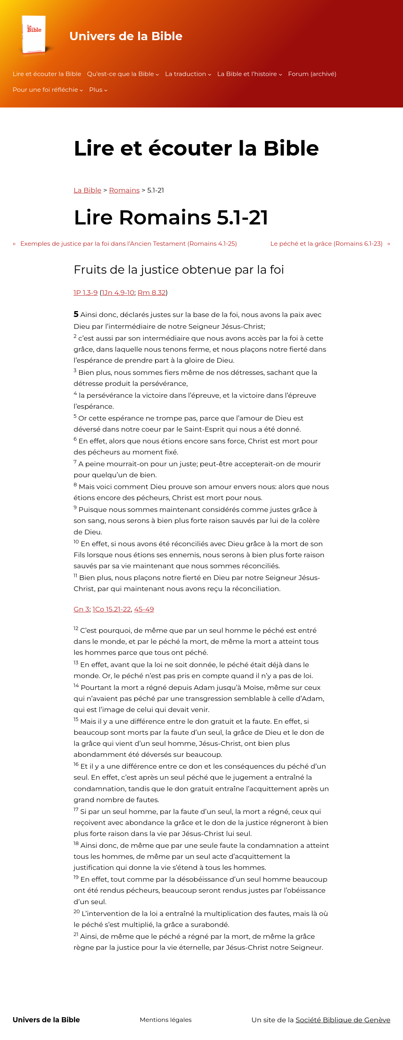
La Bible (88, 190)
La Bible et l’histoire (247, 74)
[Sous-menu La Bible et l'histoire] (280, 74)
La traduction (185, 74)
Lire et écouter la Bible (47, 74)
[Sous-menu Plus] (105, 90)
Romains (124, 190)
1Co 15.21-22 (111, 609)
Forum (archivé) (312, 74)
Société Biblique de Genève (343, 1020)
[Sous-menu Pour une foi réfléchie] (81, 90)
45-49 (144, 609)
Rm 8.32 (152, 292)
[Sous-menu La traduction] (209, 74)
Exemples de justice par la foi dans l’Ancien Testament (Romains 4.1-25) (125, 244)
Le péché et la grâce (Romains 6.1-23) (330, 244)
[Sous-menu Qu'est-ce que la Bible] (157, 74)
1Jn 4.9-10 (118, 292)
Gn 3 (81, 609)
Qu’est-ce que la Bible (120, 74)
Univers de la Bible (126, 36)
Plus (95, 89)
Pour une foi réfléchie (45, 89)
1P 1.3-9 (86, 292)
